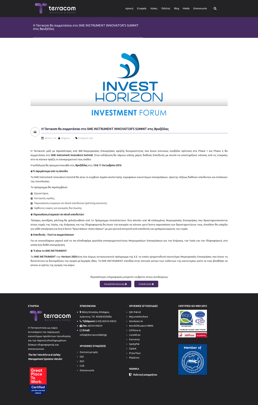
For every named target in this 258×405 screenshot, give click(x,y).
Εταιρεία (141, 8)
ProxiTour (135, 353)
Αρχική (129, 8)
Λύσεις (153, 8)
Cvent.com (146, 284)
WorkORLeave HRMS (141, 325)
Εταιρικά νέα (85, 138)
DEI (82, 356)
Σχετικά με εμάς (89, 352)
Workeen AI (136, 321)
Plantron (134, 357)
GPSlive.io (135, 330)
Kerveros (134, 339)
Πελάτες (165, 8)
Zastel (132, 348)
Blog (176, 8)
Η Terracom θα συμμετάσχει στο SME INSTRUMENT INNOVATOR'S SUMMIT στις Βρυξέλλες (105, 129)
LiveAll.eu (134, 334)
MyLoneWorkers (138, 316)
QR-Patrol (135, 312)
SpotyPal (134, 344)
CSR (82, 365)
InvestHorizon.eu (115, 284)
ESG (82, 361)
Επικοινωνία (200, 8)
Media (186, 8)
